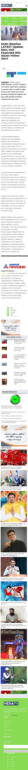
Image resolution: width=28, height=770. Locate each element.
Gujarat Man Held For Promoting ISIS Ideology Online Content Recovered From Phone (13, 626)
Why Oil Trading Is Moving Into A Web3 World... (12, 416)
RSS (9, 768)
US (5, 18)
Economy (15, 21)
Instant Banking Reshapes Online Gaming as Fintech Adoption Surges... (13, 412)
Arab (21, 18)
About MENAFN (8, 730)
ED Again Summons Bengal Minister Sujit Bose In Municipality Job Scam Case (13, 524)
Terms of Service (8, 721)
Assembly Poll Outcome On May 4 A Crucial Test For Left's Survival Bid (11, 467)
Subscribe (15, 751)
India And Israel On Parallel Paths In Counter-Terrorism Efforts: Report (11, 488)
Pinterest (11, 764)
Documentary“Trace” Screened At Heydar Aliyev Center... (19, 349)
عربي (16, 2)
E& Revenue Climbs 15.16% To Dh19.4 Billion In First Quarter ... (20, 342)
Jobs (5, 732)
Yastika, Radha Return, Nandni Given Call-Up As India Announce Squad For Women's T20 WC (13, 663)
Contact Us (6, 725)
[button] (20, 2)
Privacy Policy (7, 723)
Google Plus (12, 761)
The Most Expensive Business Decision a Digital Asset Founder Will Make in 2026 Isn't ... (13, 422)
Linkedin (11, 766)
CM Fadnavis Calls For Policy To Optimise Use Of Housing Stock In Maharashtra (13, 579)
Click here (14, 715)
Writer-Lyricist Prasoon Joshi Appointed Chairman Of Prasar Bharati (12, 554)
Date (3, 68)
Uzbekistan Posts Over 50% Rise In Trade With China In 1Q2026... (20, 374)
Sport (21, 24)
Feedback (6, 734)
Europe (14, 18)
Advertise (6, 728)
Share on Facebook (11, 73)
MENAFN (5, 82)
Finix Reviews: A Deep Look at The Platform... (11, 418)
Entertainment (9, 24)
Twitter (10, 759)
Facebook (11, 757)
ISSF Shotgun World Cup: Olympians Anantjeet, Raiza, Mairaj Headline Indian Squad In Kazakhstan (12, 687)
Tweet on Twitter (21, 73)
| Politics (5, 21)
